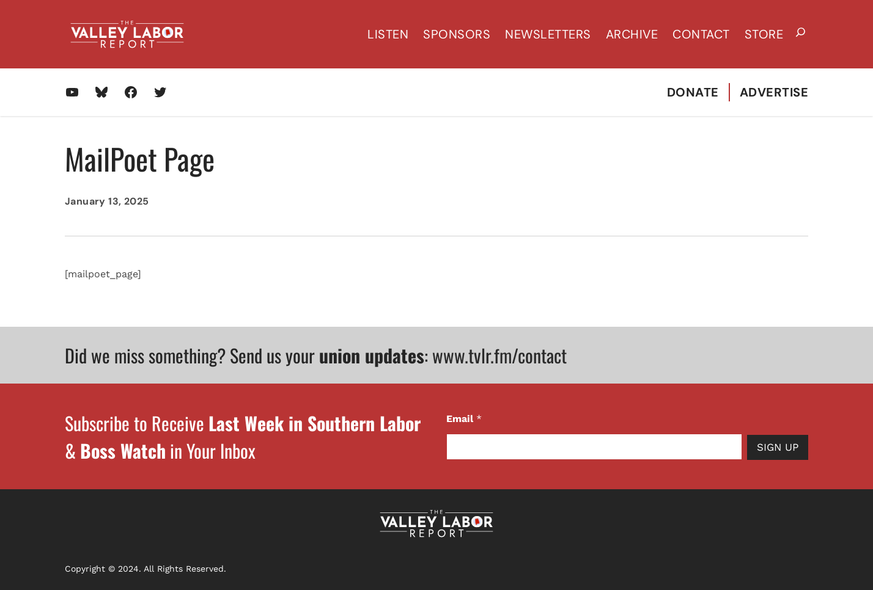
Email (464, 418)
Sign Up (777, 447)
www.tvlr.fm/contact (499, 355)
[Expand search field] (800, 34)
